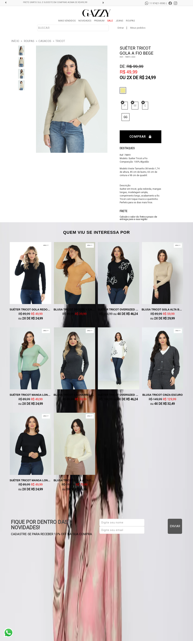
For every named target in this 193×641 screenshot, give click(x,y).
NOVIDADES (84, 20)
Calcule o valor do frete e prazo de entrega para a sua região (138, 217)
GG (125, 117)
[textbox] (73, 28)
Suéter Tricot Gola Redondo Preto (30, 309)
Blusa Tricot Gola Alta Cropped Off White (75, 480)
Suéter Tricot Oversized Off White (118, 394)
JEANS (119, 20)
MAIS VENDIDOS (67, 20)
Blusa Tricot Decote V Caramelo (75, 309)
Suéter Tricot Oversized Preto (118, 309)
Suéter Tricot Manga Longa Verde (30, 394)
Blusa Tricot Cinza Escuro (162, 394)
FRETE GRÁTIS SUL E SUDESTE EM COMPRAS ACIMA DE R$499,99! (57, 2)
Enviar (175, 526)
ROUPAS (130, 20)
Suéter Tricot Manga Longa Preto (30, 480)
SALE (110, 20)
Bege (124, 90)
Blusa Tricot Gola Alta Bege (163, 309)
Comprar (140, 136)
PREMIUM (99, 20)
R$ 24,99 (147, 77)
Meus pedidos (138, 27)
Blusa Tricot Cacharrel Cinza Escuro (75, 394)
